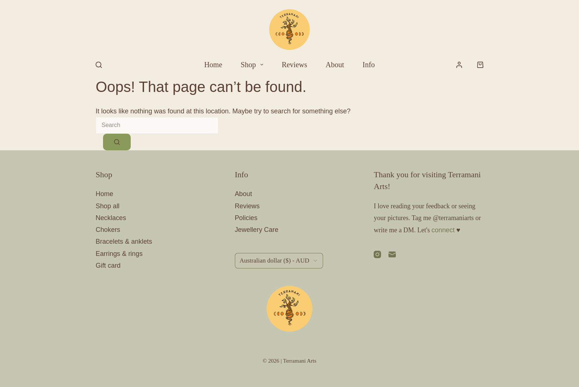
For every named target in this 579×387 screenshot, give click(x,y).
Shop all (108, 206)
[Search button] (117, 142)
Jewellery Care (256, 229)
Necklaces (111, 218)
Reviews (294, 64)
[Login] (459, 65)
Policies (246, 218)
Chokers (108, 229)
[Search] (99, 65)
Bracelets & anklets (124, 241)
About (335, 64)
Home (213, 64)
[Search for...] (157, 125)
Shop (253, 64)
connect (443, 230)
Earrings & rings (119, 253)
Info (369, 64)
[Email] (392, 254)
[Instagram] (377, 254)
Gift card (108, 265)
